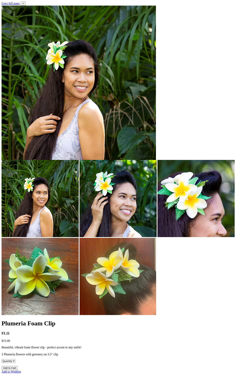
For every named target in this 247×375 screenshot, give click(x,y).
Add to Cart (9, 368)
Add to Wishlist (11, 371)
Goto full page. (11, 3)
